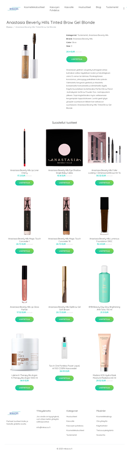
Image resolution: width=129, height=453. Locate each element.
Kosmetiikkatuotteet (34, 7)
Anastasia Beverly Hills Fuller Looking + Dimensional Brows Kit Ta (104, 171)
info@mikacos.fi (43, 427)
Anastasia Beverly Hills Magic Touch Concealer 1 (24, 240)
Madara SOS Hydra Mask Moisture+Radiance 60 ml (104, 376)
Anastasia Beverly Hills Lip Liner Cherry (24, 171)
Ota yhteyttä (101, 421)
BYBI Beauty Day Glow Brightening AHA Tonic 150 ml (104, 308)
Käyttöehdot (101, 426)
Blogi (98, 7)
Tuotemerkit (112, 7)
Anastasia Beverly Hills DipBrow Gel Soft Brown (64, 308)
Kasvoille (69, 7)
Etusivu (9, 27)
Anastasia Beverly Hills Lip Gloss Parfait (24, 308)
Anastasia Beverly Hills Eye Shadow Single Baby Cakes (64, 171)
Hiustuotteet (85, 7)
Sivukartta (100, 435)
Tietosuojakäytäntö (105, 430)
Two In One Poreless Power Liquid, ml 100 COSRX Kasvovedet (64, 367)
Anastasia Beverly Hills (98, 35)
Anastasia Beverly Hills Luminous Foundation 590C (104, 240)
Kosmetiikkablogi (104, 416)
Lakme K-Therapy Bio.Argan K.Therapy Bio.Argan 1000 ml (24, 376)
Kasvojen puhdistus (54, 9)
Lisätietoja (76, 59)
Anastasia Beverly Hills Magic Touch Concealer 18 (64, 240)
